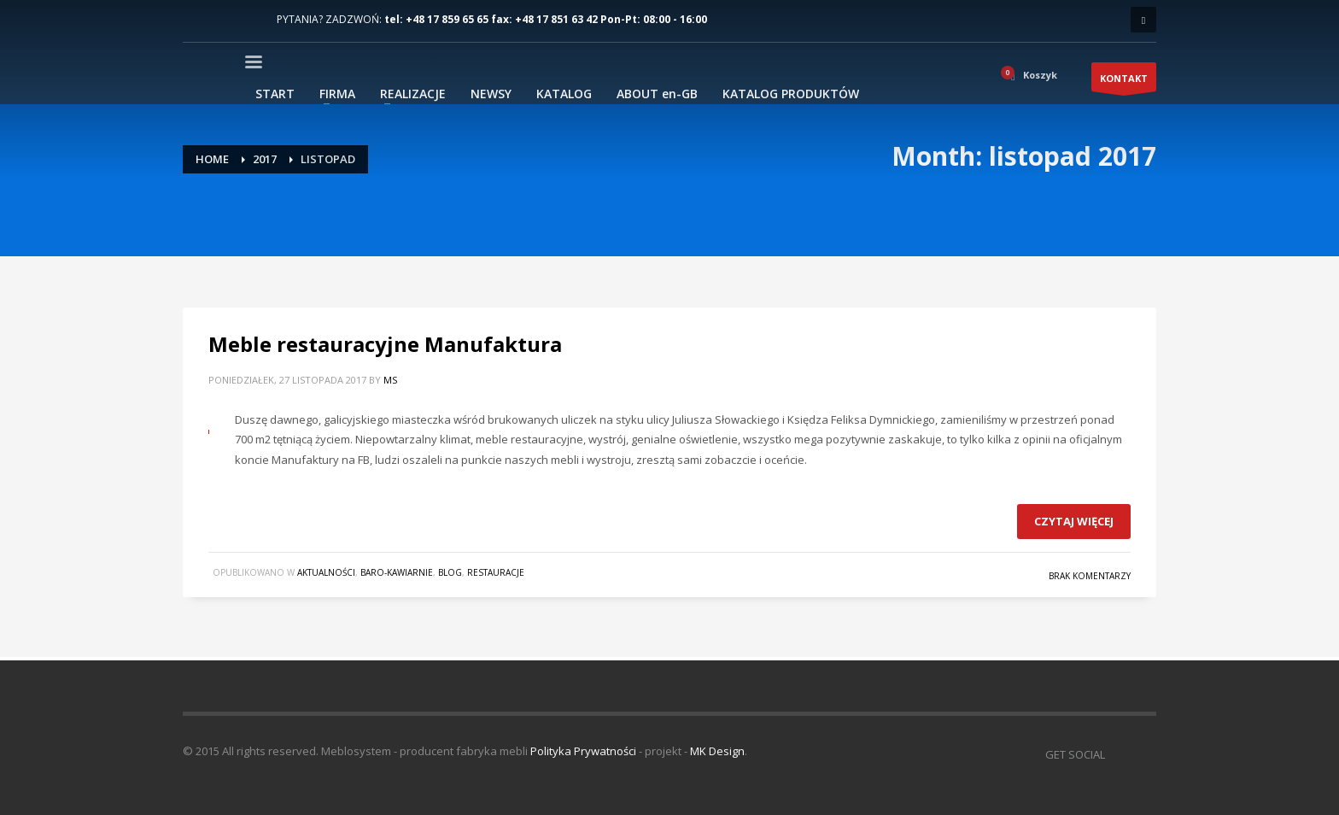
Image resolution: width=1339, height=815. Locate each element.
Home (212, 159)
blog (450, 572)
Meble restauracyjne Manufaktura (385, 344)
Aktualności (326, 572)
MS (390, 379)
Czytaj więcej (1074, 521)
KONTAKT (1123, 81)
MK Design (717, 751)
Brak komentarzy (1090, 576)
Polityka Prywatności (583, 751)
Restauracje (495, 572)
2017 (265, 159)
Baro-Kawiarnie (396, 572)
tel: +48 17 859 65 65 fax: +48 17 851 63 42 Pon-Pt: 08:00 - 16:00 (545, 19)
